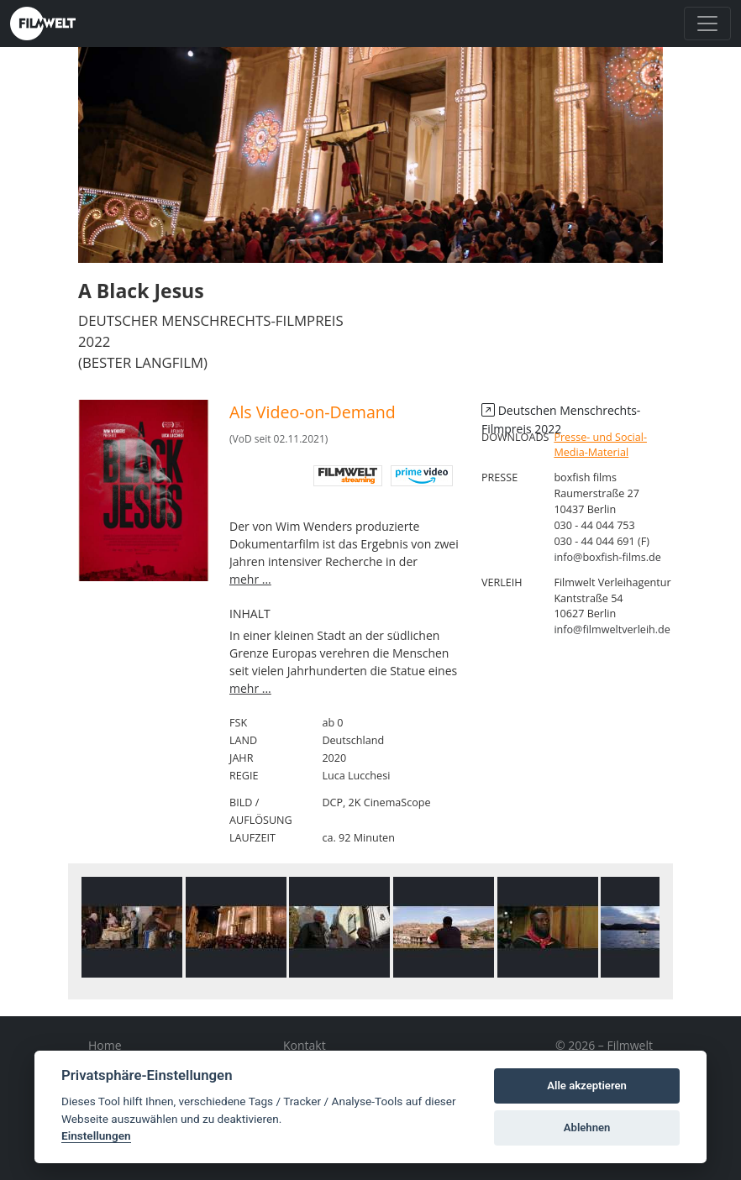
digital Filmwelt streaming (347, 476)
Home (105, 1045)
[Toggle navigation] (707, 23)
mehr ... (250, 579)
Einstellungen (96, 1135)
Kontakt (304, 1045)
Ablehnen (587, 1127)
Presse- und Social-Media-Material (600, 445)
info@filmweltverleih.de (612, 629)
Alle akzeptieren (587, 1085)
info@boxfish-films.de (607, 557)
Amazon (422, 476)
